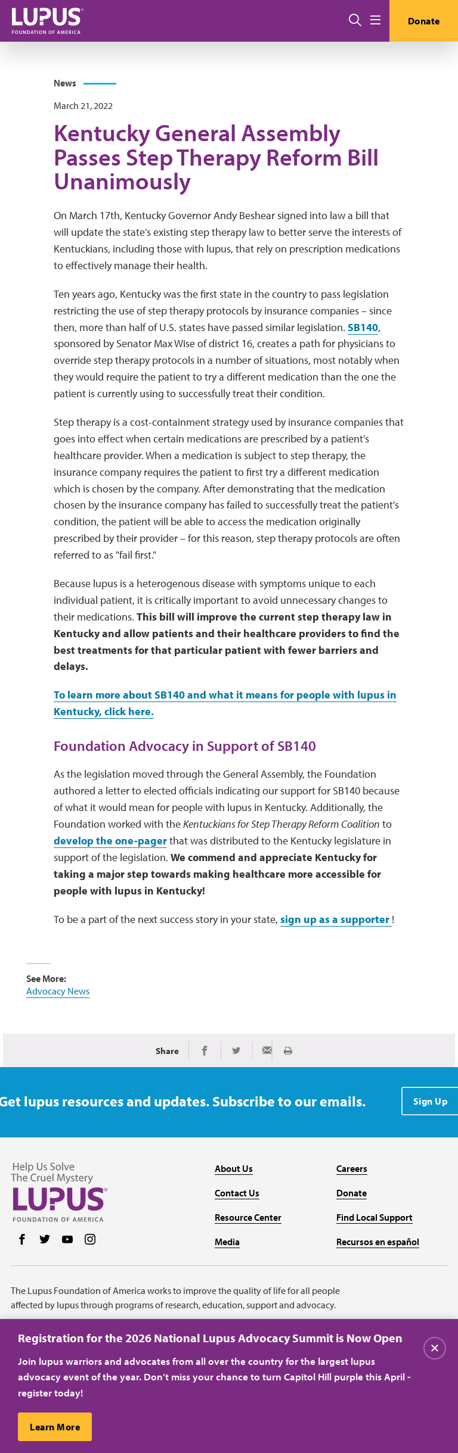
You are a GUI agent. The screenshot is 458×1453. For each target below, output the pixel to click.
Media (227, 1242)
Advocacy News (57, 991)
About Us (234, 1168)
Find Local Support (374, 1217)
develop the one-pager (110, 840)
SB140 (363, 327)
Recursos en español (377, 1242)
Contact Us (237, 1193)
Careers (351, 1168)
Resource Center (248, 1217)
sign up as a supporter (336, 919)
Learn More (55, 1427)
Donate (424, 21)
